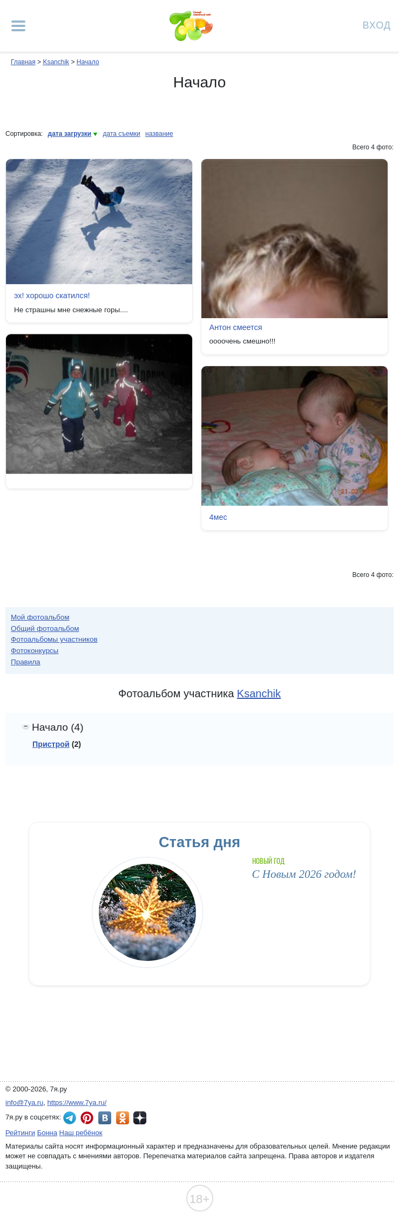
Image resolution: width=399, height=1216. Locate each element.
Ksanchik (56, 62)
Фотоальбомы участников (54, 639)
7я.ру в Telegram (69, 1117)
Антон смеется (235, 327)
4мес (218, 517)
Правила (25, 662)
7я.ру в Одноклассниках (122, 1117)
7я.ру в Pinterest (86, 1117)
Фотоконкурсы (34, 651)
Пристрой (51, 744)
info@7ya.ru (24, 1102)
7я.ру (139, 1117)
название (159, 134)
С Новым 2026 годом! (304, 874)
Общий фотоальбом (45, 628)
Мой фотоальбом (40, 617)
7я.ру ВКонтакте (104, 1117)
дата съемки (121, 134)
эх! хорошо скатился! (52, 295)
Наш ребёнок (81, 1133)
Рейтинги (20, 1133)
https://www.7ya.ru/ (77, 1102)
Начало (88, 62)
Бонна (47, 1133)
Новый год (268, 861)
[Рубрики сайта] (18, 26)
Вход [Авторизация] (377, 24)
